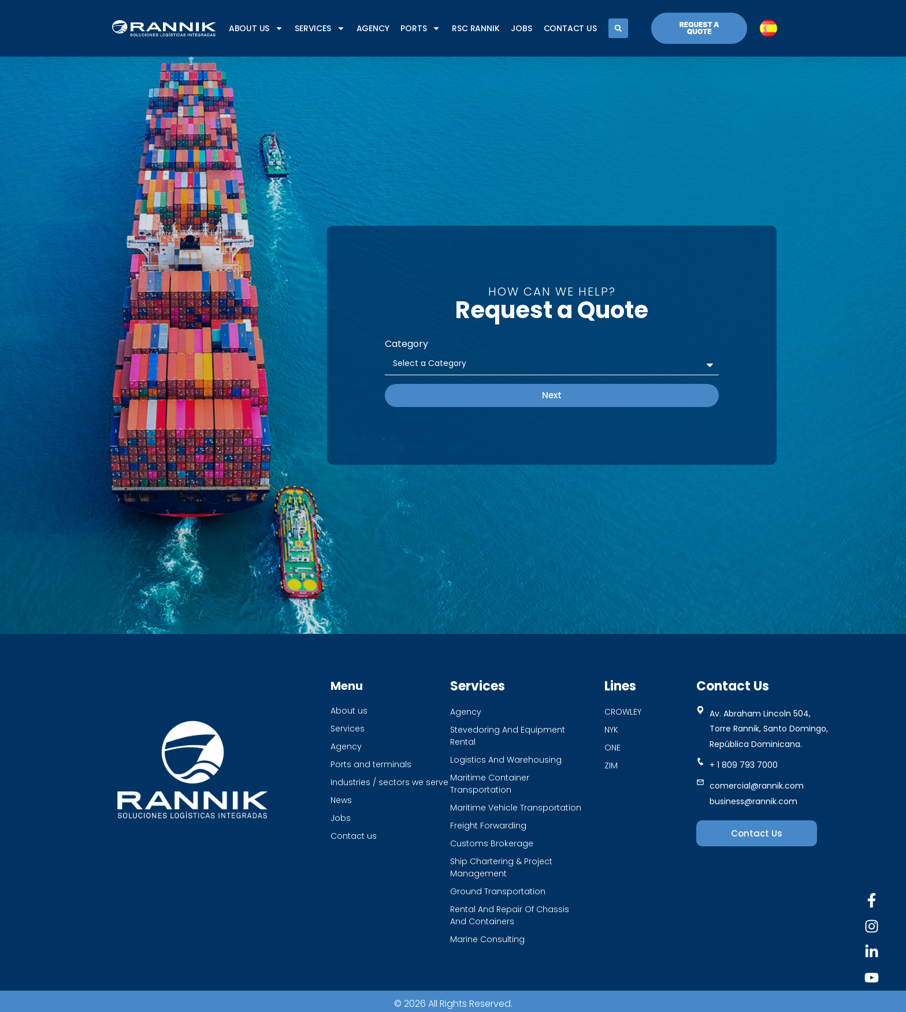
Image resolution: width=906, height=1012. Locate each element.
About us (256, 28)
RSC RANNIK (475, 28)
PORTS (420, 28)
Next (552, 395)
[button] (618, 28)
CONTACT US (570, 28)
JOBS (521, 28)
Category (406, 343)
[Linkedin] (871, 951)
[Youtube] (871, 977)
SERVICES (319, 28)
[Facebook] (871, 900)
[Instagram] (871, 926)
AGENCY (373, 28)
